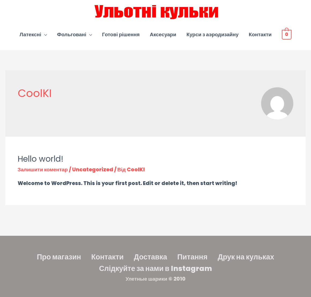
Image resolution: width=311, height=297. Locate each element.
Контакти (260, 34)
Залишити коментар (43, 169)
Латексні (31, 34)
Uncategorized (92, 169)
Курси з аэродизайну (213, 34)
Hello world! (41, 159)
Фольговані (72, 34)
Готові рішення (121, 34)
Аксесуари (163, 34)
